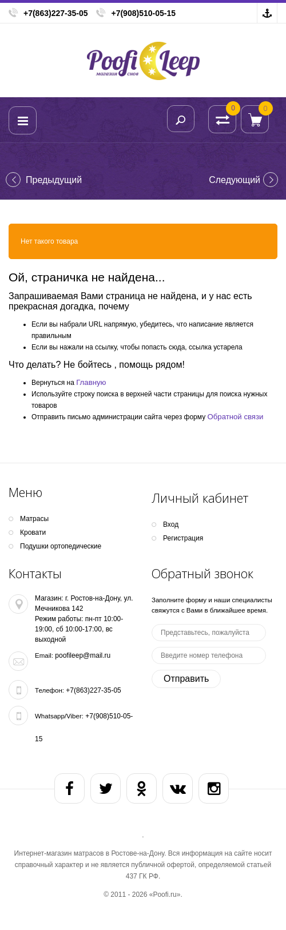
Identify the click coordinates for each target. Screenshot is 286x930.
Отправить (186, 678)
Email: (44, 655)
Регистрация (183, 538)
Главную (91, 382)
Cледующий (234, 180)
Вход (170, 524)
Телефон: (49, 690)
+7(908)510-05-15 (143, 13)
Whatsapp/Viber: (59, 716)
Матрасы (34, 519)
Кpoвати (33, 532)
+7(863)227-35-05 (55, 13)
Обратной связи (236, 416)
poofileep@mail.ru (82, 655)
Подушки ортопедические (60, 546)
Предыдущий (54, 180)
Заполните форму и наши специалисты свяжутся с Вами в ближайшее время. (212, 605)
